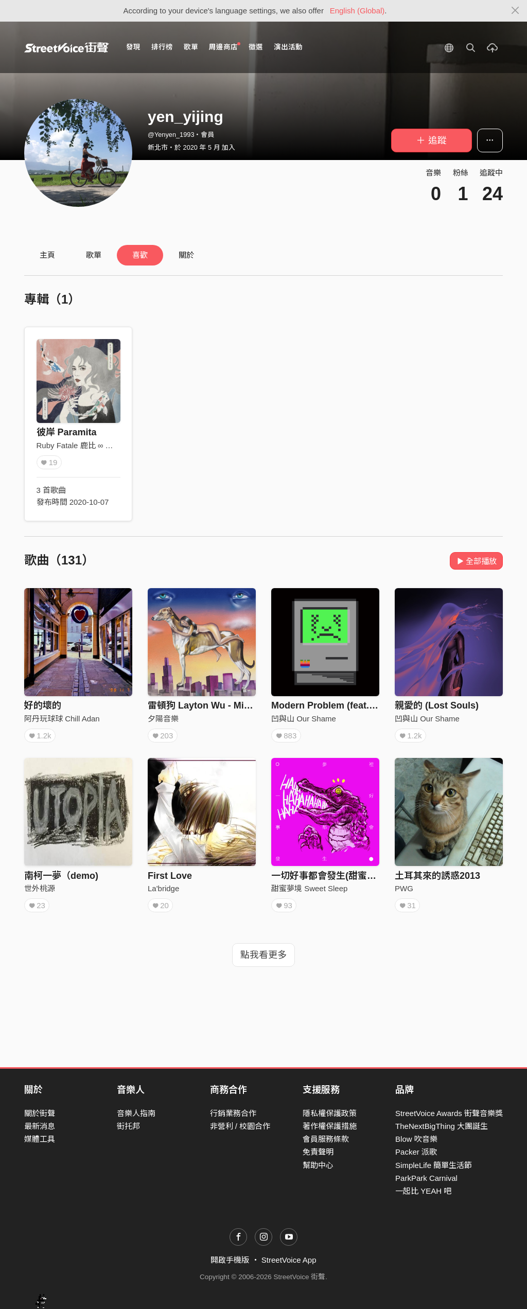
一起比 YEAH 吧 (423, 1191)
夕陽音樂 (163, 718)
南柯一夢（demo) (61, 876)
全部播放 (476, 561)
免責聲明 (318, 1151)
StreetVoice (66, 47)
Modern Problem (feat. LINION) (338, 705)
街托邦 (128, 1126)
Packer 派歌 (416, 1151)
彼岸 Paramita (67, 432)
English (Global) (357, 10)
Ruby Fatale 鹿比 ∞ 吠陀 (79, 445)
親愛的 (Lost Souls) (437, 705)
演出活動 (288, 47)
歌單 (191, 47)
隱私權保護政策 (330, 1113)
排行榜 (162, 47)
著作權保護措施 (330, 1126)
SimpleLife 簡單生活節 (433, 1165)
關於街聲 (39, 1113)
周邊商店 (224, 46)
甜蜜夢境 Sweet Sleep (309, 888)
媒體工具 (39, 1139)
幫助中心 (318, 1165)
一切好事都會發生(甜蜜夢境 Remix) (345, 876)
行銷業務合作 (233, 1113)
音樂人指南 (136, 1113)
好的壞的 (42, 705)
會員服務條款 (326, 1139)
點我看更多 (263, 955)
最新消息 (39, 1126)
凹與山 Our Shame (303, 718)
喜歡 (140, 255)
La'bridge (163, 888)
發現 (133, 47)
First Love (170, 876)
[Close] (515, 11)
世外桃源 (39, 888)
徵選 (256, 47)
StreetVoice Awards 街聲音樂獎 (449, 1113)
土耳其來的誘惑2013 (437, 876)
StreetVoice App (289, 1259)
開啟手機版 (229, 1259)
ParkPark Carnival (426, 1178)
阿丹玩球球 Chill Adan (62, 718)
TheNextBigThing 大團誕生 (441, 1126)
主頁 (47, 255)
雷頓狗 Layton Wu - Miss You (210, 705)
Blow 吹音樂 (416, 1139)
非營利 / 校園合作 (240, 1126)
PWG (404, 888)
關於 (186, 255)
